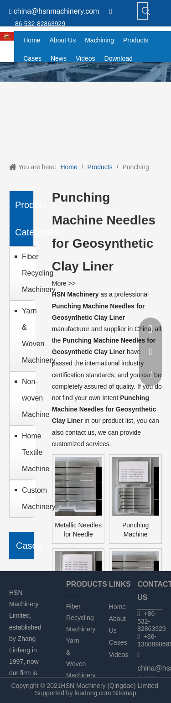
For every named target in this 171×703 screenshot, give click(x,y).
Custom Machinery (26, 498)
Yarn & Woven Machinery (26, 335)
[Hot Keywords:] (146, 11)
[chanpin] (85, 72)
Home (117, 606)
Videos (119, 654)
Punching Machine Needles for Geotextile (135, 530)
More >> (64, 283)
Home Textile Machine (26, 452)
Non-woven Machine (26, 398)
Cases (118, 642)
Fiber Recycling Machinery (26, 273)
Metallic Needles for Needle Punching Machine (78, 530)
